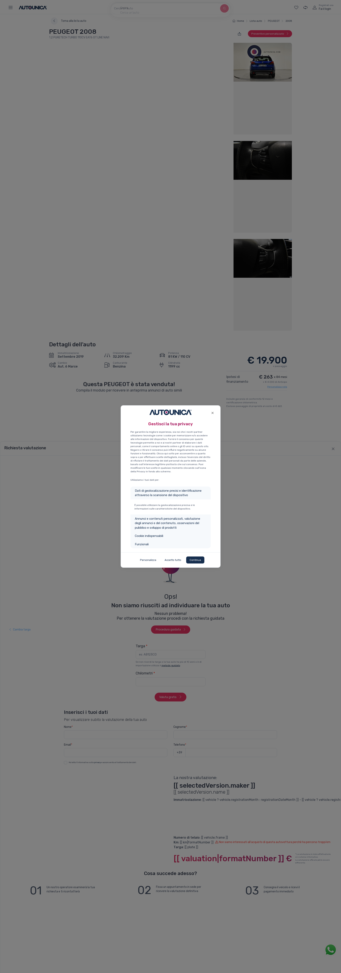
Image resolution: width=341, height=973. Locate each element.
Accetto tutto (173, 559)
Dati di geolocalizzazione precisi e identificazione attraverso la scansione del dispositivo (168, 493)
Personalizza (148, 559)
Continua (195, 559)
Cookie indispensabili (149, 536)
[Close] (212, 412)
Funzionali (142, 544)
